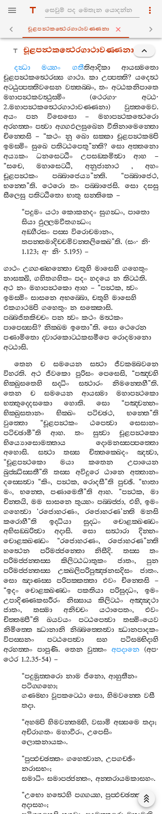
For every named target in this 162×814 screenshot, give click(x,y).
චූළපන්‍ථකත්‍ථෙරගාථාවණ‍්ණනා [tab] (83, 29)
